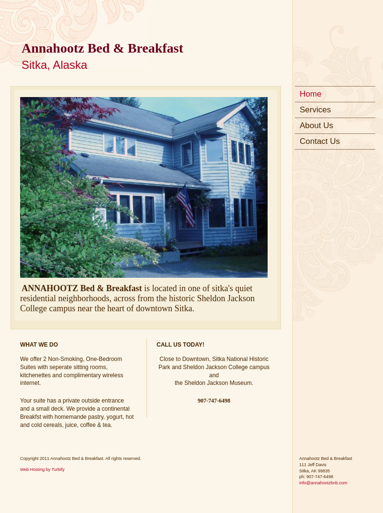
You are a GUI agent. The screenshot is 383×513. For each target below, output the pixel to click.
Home (310, 93)
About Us (316, 125)
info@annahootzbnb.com (323, 482)
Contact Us (320, 141)
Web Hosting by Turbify (42, 469)
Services (315, 109)
